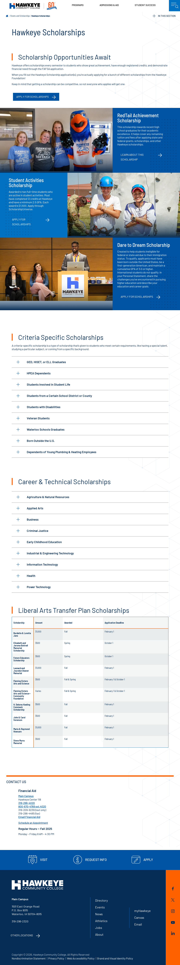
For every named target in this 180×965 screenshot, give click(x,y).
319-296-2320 (20, 921)
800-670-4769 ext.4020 (32, 806)
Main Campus (26, 796)
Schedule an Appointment (33, 822)
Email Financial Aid (29, 816)
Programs (78, 5)
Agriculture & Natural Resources (42, 497)
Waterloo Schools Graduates (40, 429)
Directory (101, 900)
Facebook (173, 888)
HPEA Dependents (33, 373)
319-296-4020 (26, 803)
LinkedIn (173, 933)
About (99, 934)
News (99, 914)
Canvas (139, 917)
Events (100, 907)
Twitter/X (172, 900)
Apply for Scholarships (21, 222)
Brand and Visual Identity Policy (115, 958)
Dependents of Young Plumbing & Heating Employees (56, 452)
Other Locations (22, 935)
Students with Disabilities (38, 407)
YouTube (173, 922)
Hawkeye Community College (33, 6)
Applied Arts (29, 508)
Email (138, 924)
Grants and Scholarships (20, 16)
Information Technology (37, 564)
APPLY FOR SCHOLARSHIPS (32, 96)
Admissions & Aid (109, 5)
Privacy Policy (56, 958)
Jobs (98, 928)
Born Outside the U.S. (35, 440)
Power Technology (33, 587)
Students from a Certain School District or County (54, 396)
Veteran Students (33, 418)
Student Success (145, 5)
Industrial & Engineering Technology (45, 553)
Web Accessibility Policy (81, 958)
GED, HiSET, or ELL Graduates (41, 362)
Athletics (101, 921)
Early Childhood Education (39, 542)
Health (25, 575)
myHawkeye (142, 911)
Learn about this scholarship (132, 157)
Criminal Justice (32, 530)
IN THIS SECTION (164, 15)
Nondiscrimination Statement (29, 958)
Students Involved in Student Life (43, 384)
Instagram (173, 911)
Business (27, 519)
